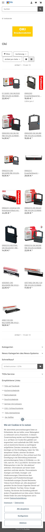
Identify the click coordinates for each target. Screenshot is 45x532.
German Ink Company (13, 404)
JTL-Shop (27, 529)
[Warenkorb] (40, 2)
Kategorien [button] (7, 347)
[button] (31, 2)
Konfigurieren (23, 516)
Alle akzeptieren (23, 509)
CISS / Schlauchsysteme (13, 408)
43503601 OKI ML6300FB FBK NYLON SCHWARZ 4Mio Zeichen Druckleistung (11, 283)
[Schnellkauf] (19, 366)
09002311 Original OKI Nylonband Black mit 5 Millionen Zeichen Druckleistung (11, 209)
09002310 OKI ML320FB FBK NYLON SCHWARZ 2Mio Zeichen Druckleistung (11, 171)
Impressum (8, 503)
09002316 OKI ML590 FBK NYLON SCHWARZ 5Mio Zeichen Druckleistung (33, 246)
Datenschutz (19, 503)
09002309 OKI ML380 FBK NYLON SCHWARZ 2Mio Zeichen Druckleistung (33, 134)
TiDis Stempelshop (12, 413)
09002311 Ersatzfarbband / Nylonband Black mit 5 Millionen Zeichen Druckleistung (33, 171)
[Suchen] (20, 9)
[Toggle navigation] (3, 1)
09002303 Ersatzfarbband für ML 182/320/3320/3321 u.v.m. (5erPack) (33, 94)
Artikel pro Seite (11, 59)
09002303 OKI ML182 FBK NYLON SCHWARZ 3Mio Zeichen (11, 134)
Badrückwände (10, 395)
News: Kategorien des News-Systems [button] (20, 353)
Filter (7, 54)
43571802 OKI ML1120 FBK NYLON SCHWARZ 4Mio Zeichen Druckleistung (33, 283)
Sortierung (19, 54)
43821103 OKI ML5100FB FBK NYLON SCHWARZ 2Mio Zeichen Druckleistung (11, 321)
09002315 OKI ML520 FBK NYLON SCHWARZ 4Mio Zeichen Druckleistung (33, 209)
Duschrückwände (11, 399)
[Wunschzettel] (36, 2)
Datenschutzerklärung (18, 498)
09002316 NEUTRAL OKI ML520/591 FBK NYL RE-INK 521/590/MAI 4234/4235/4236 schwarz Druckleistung (11, 246)
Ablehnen (23, 523)
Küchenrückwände (11, 390)
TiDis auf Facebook (11, 386)
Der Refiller (9, 417)
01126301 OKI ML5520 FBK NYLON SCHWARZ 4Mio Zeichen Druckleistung (11, 94)
